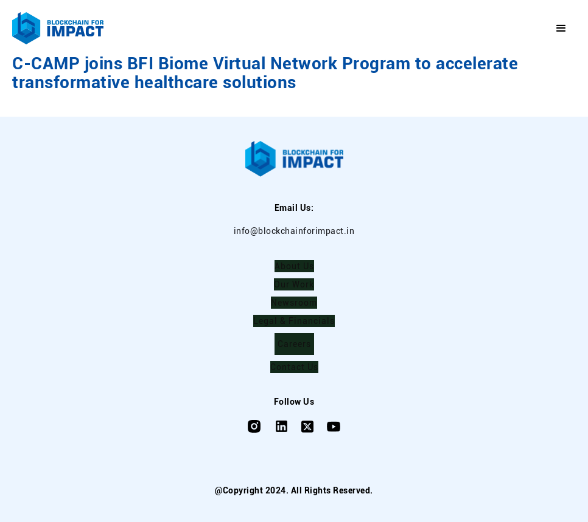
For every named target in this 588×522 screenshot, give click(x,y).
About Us (294, 266)
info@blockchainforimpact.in (294, 231)
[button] (561, 28)
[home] (57, 28)
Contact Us (294, 367)
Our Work (294, 284)
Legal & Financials (294, 321)
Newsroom (294, 302)
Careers (294, 344)
